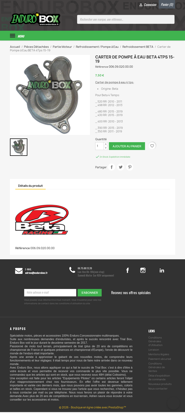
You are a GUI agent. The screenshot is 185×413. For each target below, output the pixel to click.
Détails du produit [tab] (30, 187)
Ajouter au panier (127, 147)
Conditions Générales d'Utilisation (155, 342)
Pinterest (129, 167)
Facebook (131, 271)
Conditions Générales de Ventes (156, 368)
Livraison (153, 350)
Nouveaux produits (160, 385)
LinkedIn (162, 271)
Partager (111, 167)
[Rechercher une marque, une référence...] (126, 19)
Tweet (120, 167)
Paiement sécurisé (159, 359)
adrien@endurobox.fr (36, 273)
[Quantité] (99, 147)
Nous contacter (158, 389)
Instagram (147, 271)
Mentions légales (158, 355)
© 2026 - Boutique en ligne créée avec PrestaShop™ (92, 408)
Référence (101, 67)
